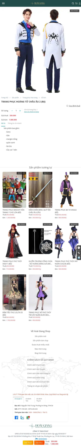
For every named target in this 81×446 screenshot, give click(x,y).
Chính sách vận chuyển (36, 369)
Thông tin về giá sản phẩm (37, 386)
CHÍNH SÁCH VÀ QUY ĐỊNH (40, 359)
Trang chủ (4, 98)
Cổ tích (43, 98)
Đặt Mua (39, 442)
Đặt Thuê (28, 442)
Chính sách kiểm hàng (36, 377)
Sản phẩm (15, 98)
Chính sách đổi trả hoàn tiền (38, 382)
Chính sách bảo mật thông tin (38, 373)
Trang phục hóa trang (30, 98)
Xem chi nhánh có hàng (31, 112)
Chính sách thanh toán (36, 365)
